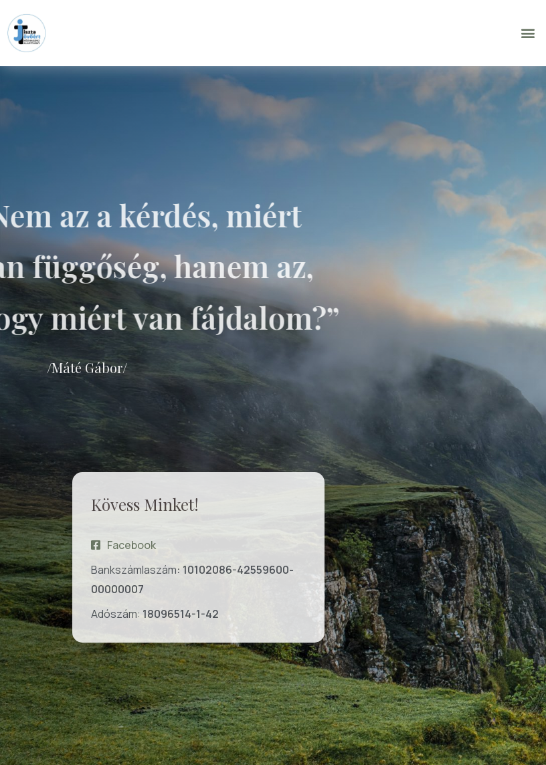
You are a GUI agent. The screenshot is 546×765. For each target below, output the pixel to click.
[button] (528, 33)
